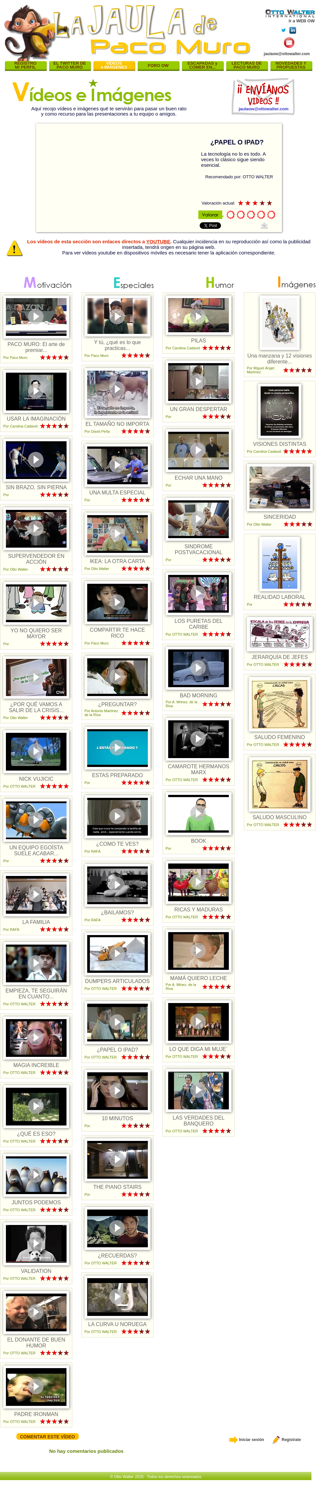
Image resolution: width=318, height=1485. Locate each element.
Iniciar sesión (246, 1439)
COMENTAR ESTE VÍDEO (47, 1436)
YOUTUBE (158, 241)
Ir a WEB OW (302, 20)
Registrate (286, 1439)
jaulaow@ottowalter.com (287, 54)
